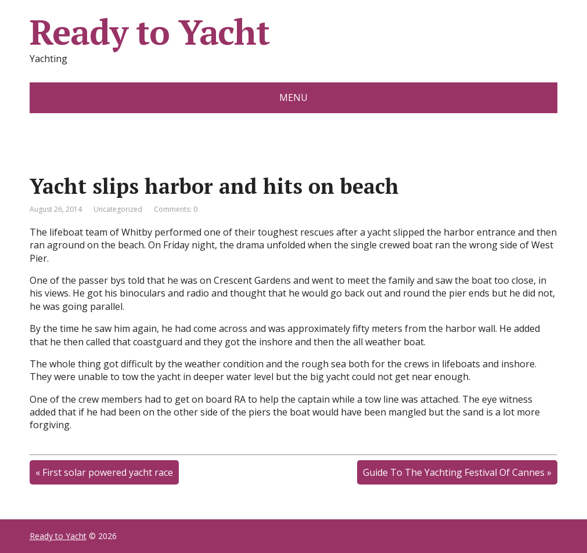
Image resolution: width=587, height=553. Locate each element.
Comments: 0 (175, 209)
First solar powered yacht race (107, 472)
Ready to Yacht (149, 31)
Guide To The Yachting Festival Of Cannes (454, 472)
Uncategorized (117, 209)
